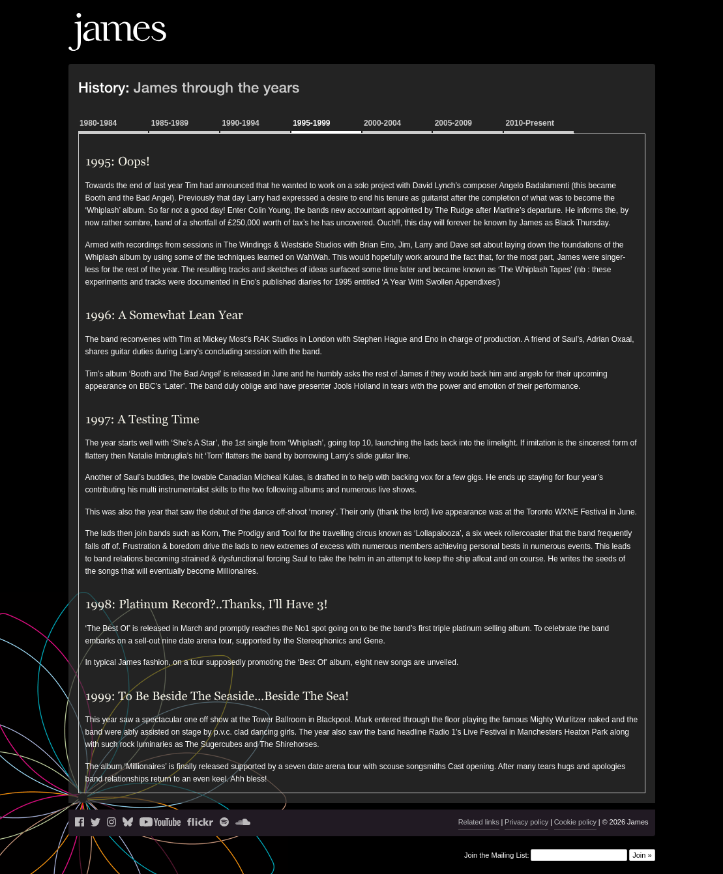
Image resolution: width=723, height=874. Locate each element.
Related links (478, 822)
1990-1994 (240, 123)
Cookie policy (575, 822)
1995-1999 (311, 123)
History (595, 42)
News (431, 42)
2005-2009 (453, 123)
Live (461, 42)
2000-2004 (382, 123)
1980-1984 (98, 123)
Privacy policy (526, 822)
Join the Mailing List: (496, 855)
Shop (630, 42)
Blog (487, 42)
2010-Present (529, 123)
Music (518, 42)
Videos (556, 42)
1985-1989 (169, 123)
